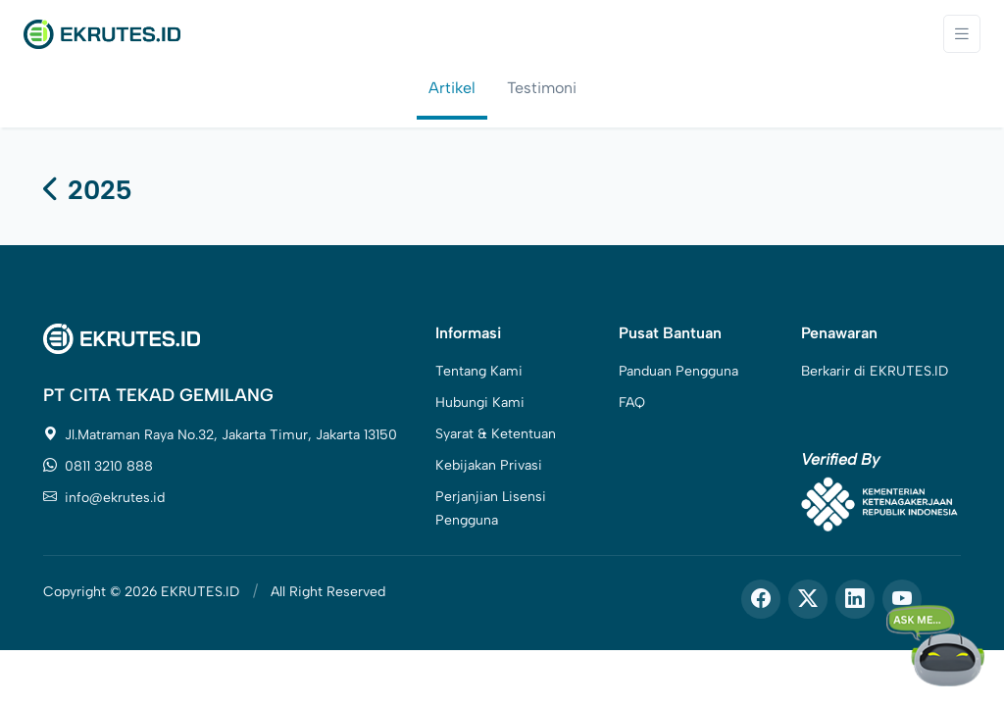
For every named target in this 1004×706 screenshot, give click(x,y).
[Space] (121, 337)
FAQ (632, 402)
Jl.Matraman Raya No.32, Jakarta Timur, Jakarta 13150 (220, 435)
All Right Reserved (328, 591)
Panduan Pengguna (678, 371)
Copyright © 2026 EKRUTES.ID (141, 591)
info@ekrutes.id (104, 497)
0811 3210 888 (98, 466)
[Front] (102, 33)
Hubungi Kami (480, 402)
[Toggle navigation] (961, 34)
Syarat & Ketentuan (495, 434)
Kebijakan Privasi (488, 465)
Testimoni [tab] (542, 87)
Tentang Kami (479, 371)
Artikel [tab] (452, 87)
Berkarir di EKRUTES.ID (874, 371)
